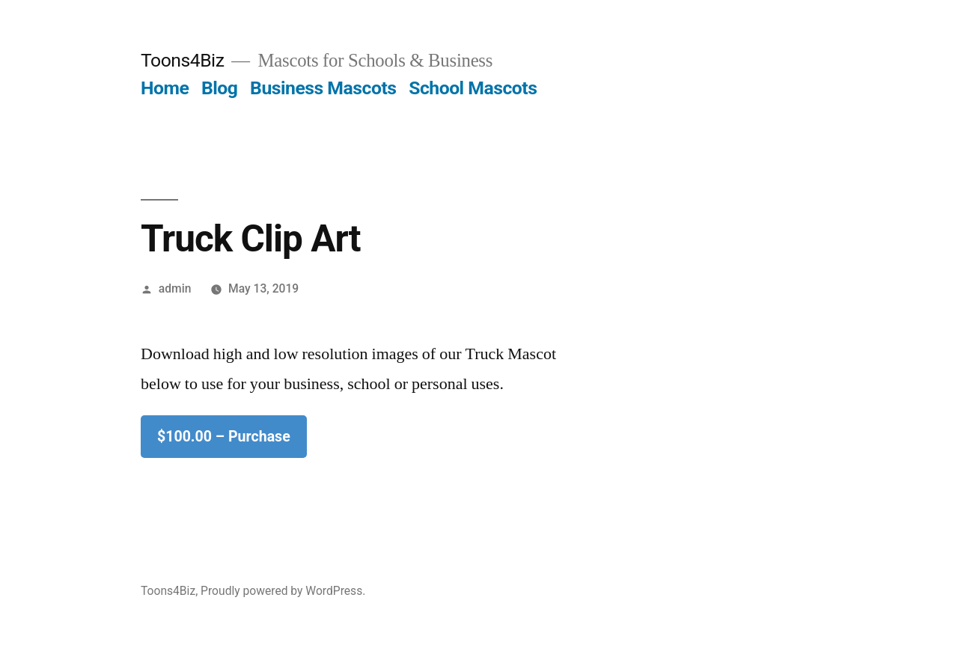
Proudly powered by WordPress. (283, 591)
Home (165, 88)
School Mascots (473, 88)
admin (175, 288)
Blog (219, 88)
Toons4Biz (182, 60)
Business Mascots (323, 88)
